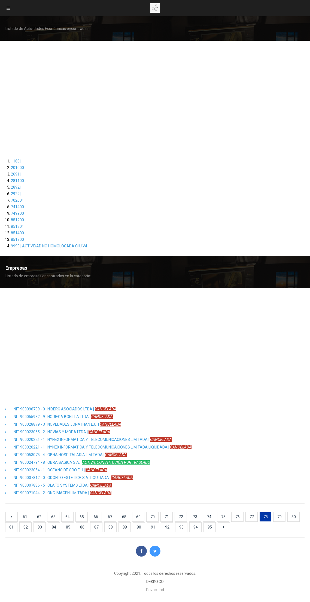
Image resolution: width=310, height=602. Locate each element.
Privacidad (155, 590)
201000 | (18, 167)
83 (40, 527)
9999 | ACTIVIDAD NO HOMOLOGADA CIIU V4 (49, 246)
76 (237, 517)
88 (110, 527)
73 (195, 517)
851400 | (18, 233)
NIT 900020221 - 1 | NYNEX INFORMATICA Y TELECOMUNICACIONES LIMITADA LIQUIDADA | (98, 447)
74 (209, 517)
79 (279, 517)
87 (96, 527)
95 (210, 527)
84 (54, 527)
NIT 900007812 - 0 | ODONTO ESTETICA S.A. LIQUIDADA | (69, 477)
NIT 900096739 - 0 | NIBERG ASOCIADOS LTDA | (60, 409)
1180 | (16, 161)
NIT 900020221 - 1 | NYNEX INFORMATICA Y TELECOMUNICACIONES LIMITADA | (88, 439)
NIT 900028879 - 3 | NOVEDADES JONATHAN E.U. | (63, 424)
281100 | (18, 181)
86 (82, 527)
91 (153, 527)
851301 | (18, 226)
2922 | (16, 194)
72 (181, 517)
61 (25, 517)
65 (82, 517)
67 (110, 517)
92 (167, 527)
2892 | (16, 187)
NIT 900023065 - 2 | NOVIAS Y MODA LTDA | (57, 432)
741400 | (18, 207)
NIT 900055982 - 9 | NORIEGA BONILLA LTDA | (59, 416)
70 (152, 517)
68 (124, 517)
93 (181, 527)
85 (68, 527)
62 (39, 517)
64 (67, 517)
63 (53, 517)
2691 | (16, 174)
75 (223, 517)
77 (252, 517)
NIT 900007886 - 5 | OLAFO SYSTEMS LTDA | (58, 485)
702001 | (18, 200)
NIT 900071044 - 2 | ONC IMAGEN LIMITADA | (58, 493)
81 (11, 527)
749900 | (18, 213)
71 (167, 517)
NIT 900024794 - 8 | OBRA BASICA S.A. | (77, 462)
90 (139, 527)
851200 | (18, 220)
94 (195, 527)
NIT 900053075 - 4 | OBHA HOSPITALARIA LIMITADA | (66, 455)
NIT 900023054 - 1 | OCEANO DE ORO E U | (56, 470)
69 (138, 517)
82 (25, 527)
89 (125, 527)
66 (96, 517)
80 (293, 517)
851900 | (18, 239)
